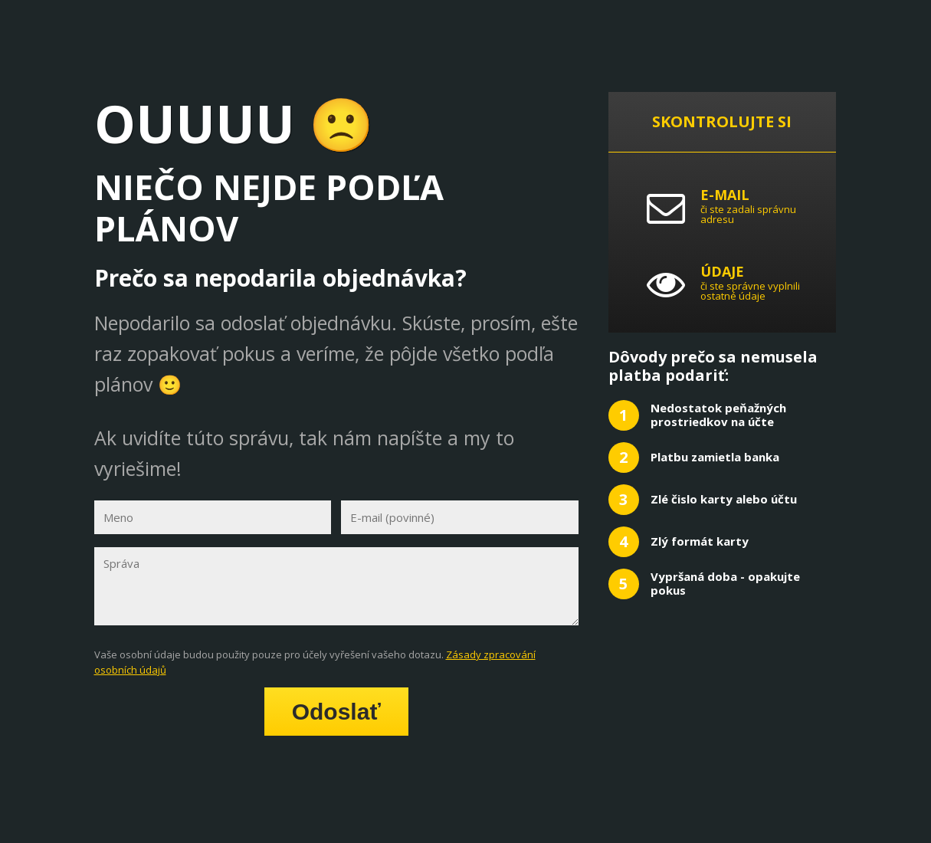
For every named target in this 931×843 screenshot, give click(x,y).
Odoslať (336, 711)
